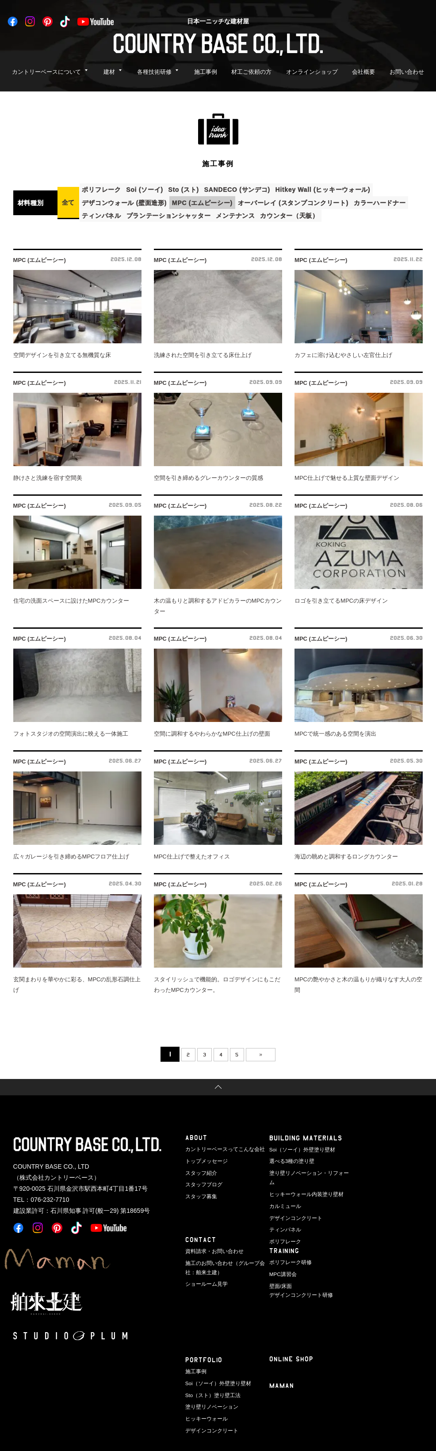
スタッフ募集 (199, 1191)
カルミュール (283, 1191)
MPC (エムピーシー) (207, 200)
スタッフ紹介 (199, 1168)
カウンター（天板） (302, 212)
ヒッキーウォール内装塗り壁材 (303, 1180)
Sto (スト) (192, 188)
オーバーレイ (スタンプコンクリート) (302, 200)
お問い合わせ (407, 71)
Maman (282, 1383)
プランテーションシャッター (174, 212)
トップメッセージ (204, 1157)
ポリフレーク (103, 188)
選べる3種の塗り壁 (290, 1157)
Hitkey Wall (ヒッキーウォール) (338, 188)
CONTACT (200, 1237)
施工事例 (205, 71)
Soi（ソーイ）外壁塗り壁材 (299, 1146)
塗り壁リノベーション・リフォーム (308, 1168)
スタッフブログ (202, 1180)
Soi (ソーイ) (150, 188)
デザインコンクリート (293, 1203)
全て (68, 200)
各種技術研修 (154, 71)
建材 (109, 71)
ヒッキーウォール (204, 1414)
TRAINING (284, 1248)
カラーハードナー (393, 200)
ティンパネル (103, 212)
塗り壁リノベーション (209, 1402)
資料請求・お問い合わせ (212, 1248)
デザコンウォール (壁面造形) (126, 200)
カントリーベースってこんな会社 (221, 1146)
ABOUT (196, 1135)
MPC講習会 (281, 1270)
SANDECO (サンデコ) (250, 188)
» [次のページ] (270, 1051)
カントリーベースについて (46, 71)
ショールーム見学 (204, 1279)
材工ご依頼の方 (251, 71)
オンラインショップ (312, 71)
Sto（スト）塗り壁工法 (211, 1391)
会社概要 (363, 71)
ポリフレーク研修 (288, 1259)
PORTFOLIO (204, 1357)
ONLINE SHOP (291, 1356)
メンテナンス (244, 212)
